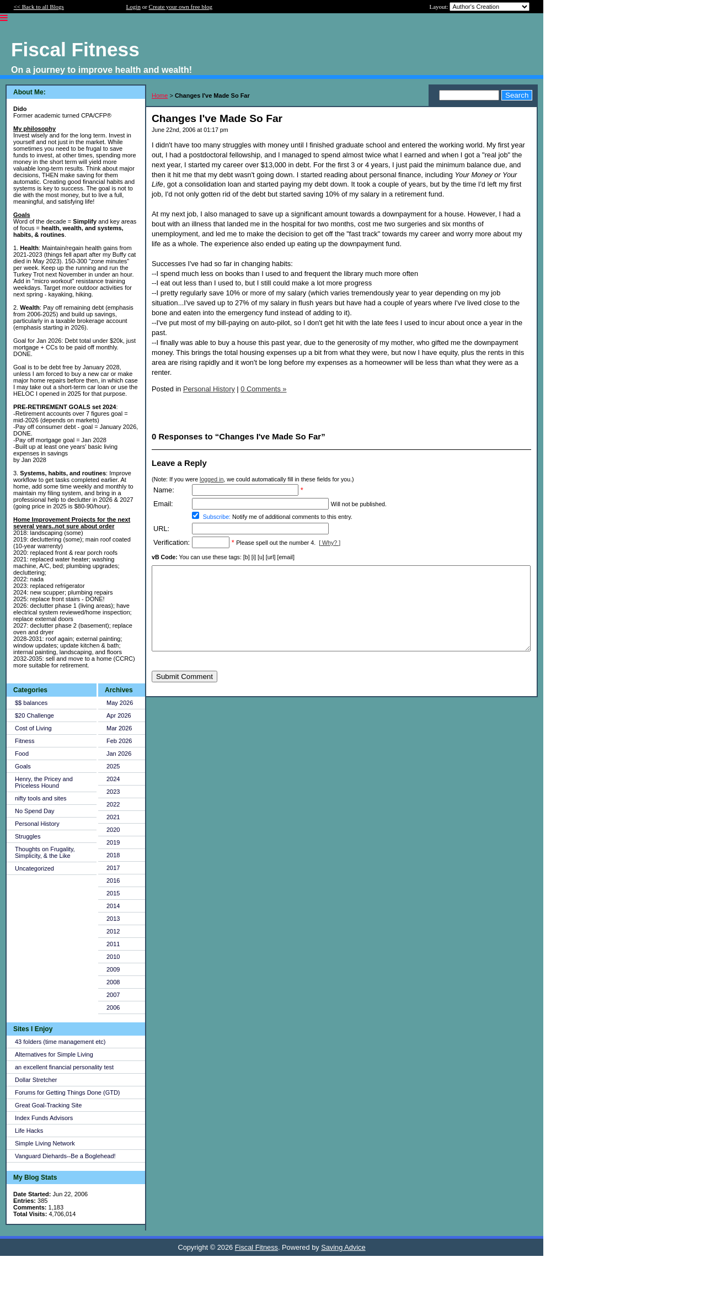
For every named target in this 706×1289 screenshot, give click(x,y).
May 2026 (119, 702)
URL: (161, 528)
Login (133, 6)
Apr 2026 (118, 715)
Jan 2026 (118, 753)
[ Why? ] (329, 542)
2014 (113, 906)
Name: (163, 490)
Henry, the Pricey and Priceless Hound (44, 782)
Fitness (24, 741)
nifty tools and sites (41, 798)
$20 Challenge (34, 715)
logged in (211, 479)
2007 (113, 994)
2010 (113, 956)
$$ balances (31, 702)
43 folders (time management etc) (60, 1041)
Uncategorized (34, 868)
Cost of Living (33, 728)
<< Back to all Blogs (39, 6)
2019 (113, 842)
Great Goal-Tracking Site (48, 1105)
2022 (113, 804)
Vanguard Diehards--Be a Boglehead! (65, 1156)
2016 (113, 880)
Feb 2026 (119, 741)
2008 (113, 982)
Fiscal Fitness (256, 1247)
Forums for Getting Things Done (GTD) (67, 1092)
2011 (113, 944)
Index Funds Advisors (44, 1118)
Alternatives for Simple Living (54, 1054)
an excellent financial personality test (64, 1067)
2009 (113, 969)
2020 (113, 829)
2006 (113, 1007)
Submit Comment (184, 693)
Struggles (27, 836)
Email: (163, 504)
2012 (113, 931)
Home (160, 95)
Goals (23, 766)
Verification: (171, 542)
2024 (113, 779)
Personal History (37, 823)
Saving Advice (343, 1247)
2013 (113, 918)
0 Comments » (263, 389)
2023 (113, 791)
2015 (113, 893)
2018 (113, 855)
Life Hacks (29, 1130)
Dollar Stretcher (36, 1079)
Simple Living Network (45, 1143)
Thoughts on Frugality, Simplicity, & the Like (45, 852)
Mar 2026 (119, 728)
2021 (113, 817)
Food (22, 753)
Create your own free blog (180, 6)
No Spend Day (35, 811)
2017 (113, 867)
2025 (113, 766)
